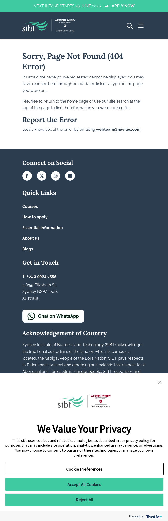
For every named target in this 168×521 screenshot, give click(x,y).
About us (30, 238)
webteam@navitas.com (118, 129)
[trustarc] (153, 516)
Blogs (27, 249)
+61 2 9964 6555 (41, 276)
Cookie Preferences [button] (84, 469)
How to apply (35, 217)
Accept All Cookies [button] (84, 484)
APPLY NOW (123, 6)
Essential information (42, 227)
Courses (30, 206)
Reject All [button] (84, 500)
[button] (160, 382)
